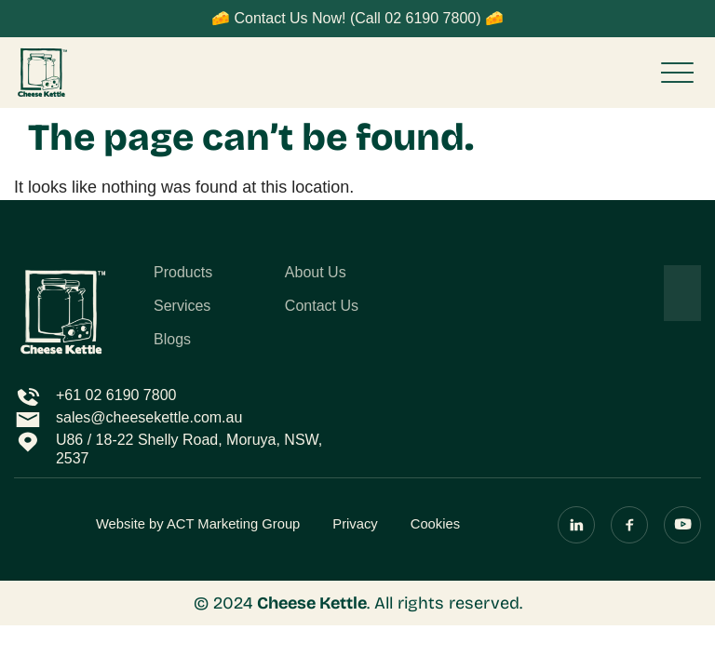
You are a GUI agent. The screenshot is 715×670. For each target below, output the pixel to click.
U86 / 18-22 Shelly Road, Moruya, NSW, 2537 (189, 449)
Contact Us (321, 306)
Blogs (172, 339)
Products (183, 272)
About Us (315, 272)
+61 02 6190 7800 (116, 395)
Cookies (435, 523)
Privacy (354, 523)
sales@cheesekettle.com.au (149, 417)
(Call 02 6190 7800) (415, 18)
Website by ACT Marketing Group (198, 523)
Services (182, 306)
